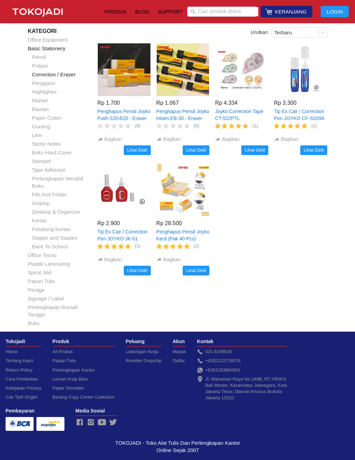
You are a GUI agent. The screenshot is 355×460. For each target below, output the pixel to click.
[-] (80, 422)
